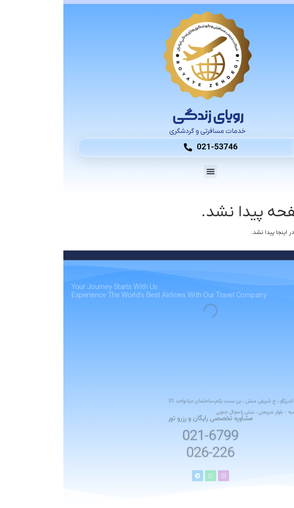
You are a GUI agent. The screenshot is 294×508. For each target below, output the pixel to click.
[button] (147, 171)
